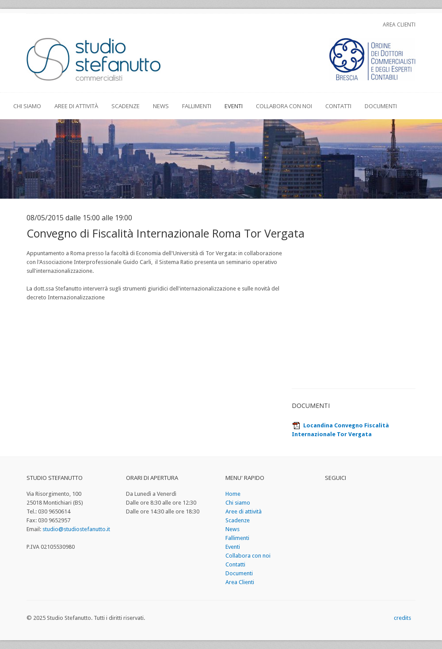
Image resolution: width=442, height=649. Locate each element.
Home (232, 494)
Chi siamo (27, 106)
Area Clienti (399, 24)
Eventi (234, 106)
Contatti (338, 106)
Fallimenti (196, 106)
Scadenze (125, 106)
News (161, 106)
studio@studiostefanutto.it (76, 529)
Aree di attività (76, 106)
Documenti (381, 106)
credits (402, 618)
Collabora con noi (284, 106)
